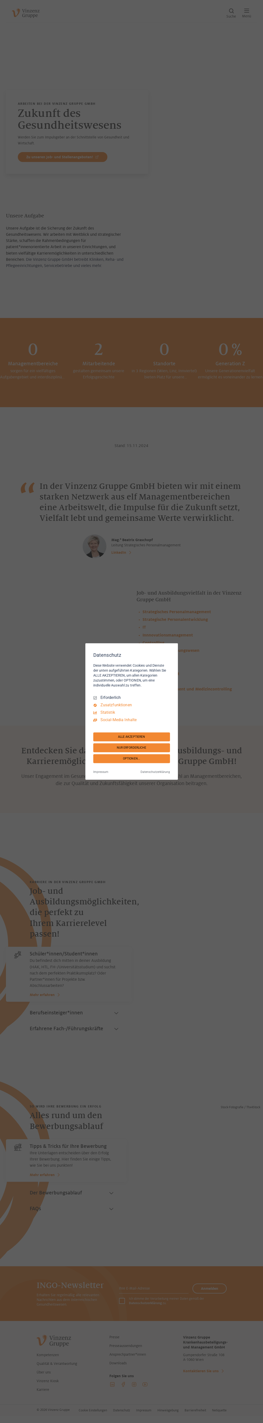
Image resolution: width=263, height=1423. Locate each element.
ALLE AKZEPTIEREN (131, 736)
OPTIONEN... (131, 758)
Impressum (100, 772)
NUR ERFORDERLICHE (131, 747)
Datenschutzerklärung (155, 772)
